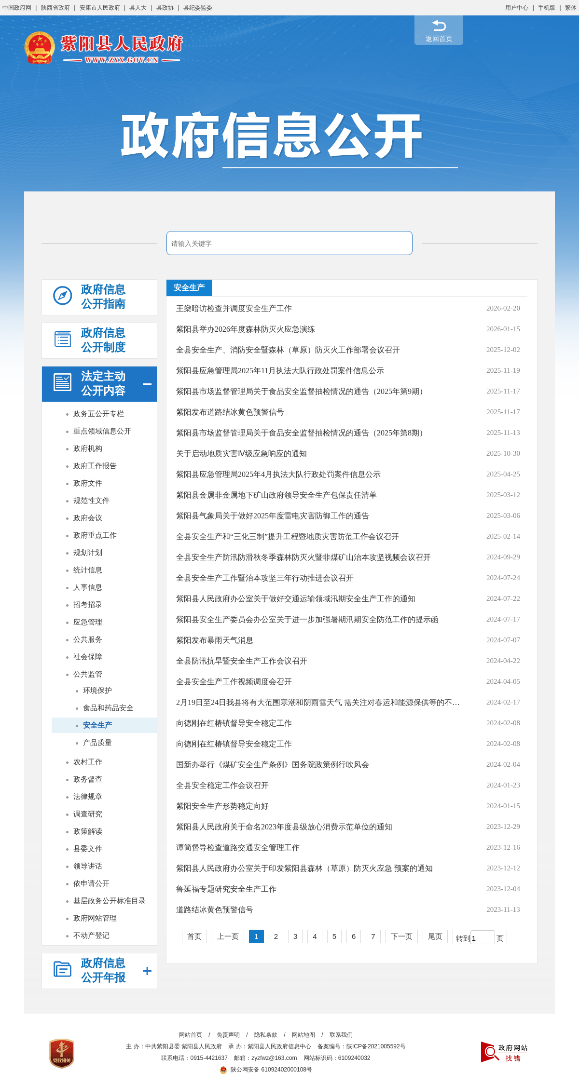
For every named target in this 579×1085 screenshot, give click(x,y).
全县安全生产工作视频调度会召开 (234, 682)
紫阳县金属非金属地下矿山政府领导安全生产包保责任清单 (276, 495)
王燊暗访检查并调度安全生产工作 (234, 308)
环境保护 (97, 690)
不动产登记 (91, 935)
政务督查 (87, 779)
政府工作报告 (95, 465)
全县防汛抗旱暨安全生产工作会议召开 (241, 661)
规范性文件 (91, 500)
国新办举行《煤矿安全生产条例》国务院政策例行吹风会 (272, 764)
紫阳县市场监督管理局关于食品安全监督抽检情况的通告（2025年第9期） (301, 391)
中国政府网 (16, 7)
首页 (194, 936)
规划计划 (87, 552)
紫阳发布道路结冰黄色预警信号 (230, 412)
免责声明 (228, 1034)
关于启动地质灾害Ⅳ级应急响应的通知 (241, 453)
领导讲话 (87, 866)
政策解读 (87, 831)
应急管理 (87, 622)
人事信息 (87, 587)
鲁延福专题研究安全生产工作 (226, 889)
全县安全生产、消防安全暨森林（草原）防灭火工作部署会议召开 (288, 350)
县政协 (165, 7)
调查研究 (87, 814)
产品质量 (97, 742)
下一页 (402, 936)
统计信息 (87, 570)
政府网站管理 (95, 918)
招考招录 (87, 604)
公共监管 (87, 674)
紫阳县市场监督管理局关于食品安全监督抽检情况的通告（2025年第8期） (301, 433)
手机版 (546, 7)
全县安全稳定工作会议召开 (222, 785)
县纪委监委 (197, 7)
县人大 (138, 7)
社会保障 (87, 656)
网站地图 (303, 1034)
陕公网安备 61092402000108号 (266, 1069)
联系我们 (341, 1034)
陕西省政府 (55, 7)
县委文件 (87, 848)
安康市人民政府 (100, 7)
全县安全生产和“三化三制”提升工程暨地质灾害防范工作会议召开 (287, 536)
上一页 (228, 936)
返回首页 (439, 38)
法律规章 (87, 796)
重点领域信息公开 (102, 431)
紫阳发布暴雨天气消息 (214, 640)
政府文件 (87, 483)
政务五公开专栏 (98, 413)
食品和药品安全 (108, 708)
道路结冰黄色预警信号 (214, 910)
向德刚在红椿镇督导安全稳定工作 (234, 723)
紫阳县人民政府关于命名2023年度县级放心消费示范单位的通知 (284, 827)
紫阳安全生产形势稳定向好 (222, 806)
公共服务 (87, 639)
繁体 (571, 7)
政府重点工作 (95, 535)
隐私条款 (265, 1034)
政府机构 (87, 448)
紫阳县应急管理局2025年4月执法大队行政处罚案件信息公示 (278, 474)
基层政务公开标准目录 (109, 900)
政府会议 (87, 518)
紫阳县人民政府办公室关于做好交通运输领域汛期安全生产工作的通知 (295, 599)
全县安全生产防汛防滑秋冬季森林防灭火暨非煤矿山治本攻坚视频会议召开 (303, 557)
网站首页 (190, 1034)
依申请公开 (91, 883)
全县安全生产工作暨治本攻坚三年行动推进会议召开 (265, 578)
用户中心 (516, 7)
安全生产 (97, 725)
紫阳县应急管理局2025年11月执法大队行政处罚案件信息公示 (280, 370)
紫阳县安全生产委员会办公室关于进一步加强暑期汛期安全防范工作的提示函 (307, 619)
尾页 (435, 936)
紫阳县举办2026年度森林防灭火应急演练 (245, 329)
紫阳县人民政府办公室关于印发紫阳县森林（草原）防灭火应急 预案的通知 (304, 868)
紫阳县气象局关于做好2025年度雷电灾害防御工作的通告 (272, 516)
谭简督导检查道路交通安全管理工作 (238, 847)
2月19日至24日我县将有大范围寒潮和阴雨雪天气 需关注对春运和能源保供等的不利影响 (320, 702)
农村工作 (87, 762)
